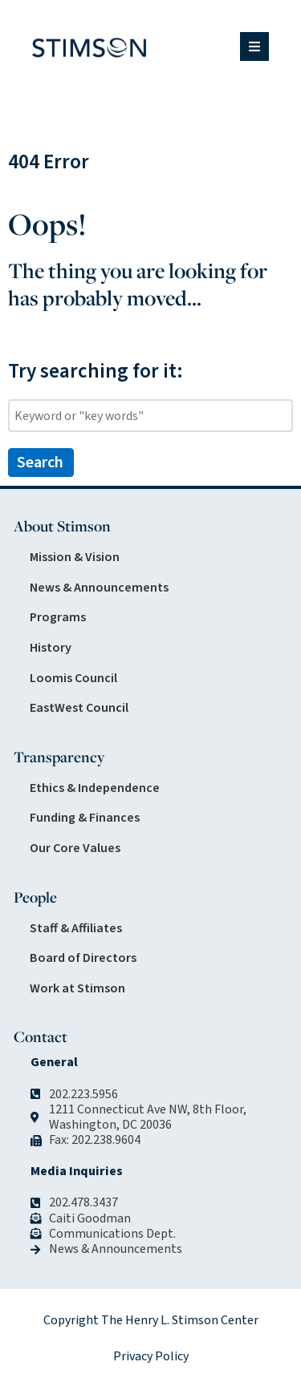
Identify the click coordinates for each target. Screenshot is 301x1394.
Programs (58, 617)
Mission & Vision (75, 557)
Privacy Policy (151, 1356)
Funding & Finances (85, 817)
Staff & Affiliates (76, 928)
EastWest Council (79, 708)
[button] (254, 46)
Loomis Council (73, 678)
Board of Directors (83, 958)
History (50, 648)
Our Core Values (75, 848)
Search (40, 462)
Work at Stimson (77, 988)
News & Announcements (99, 587)
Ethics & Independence (95, 788)
